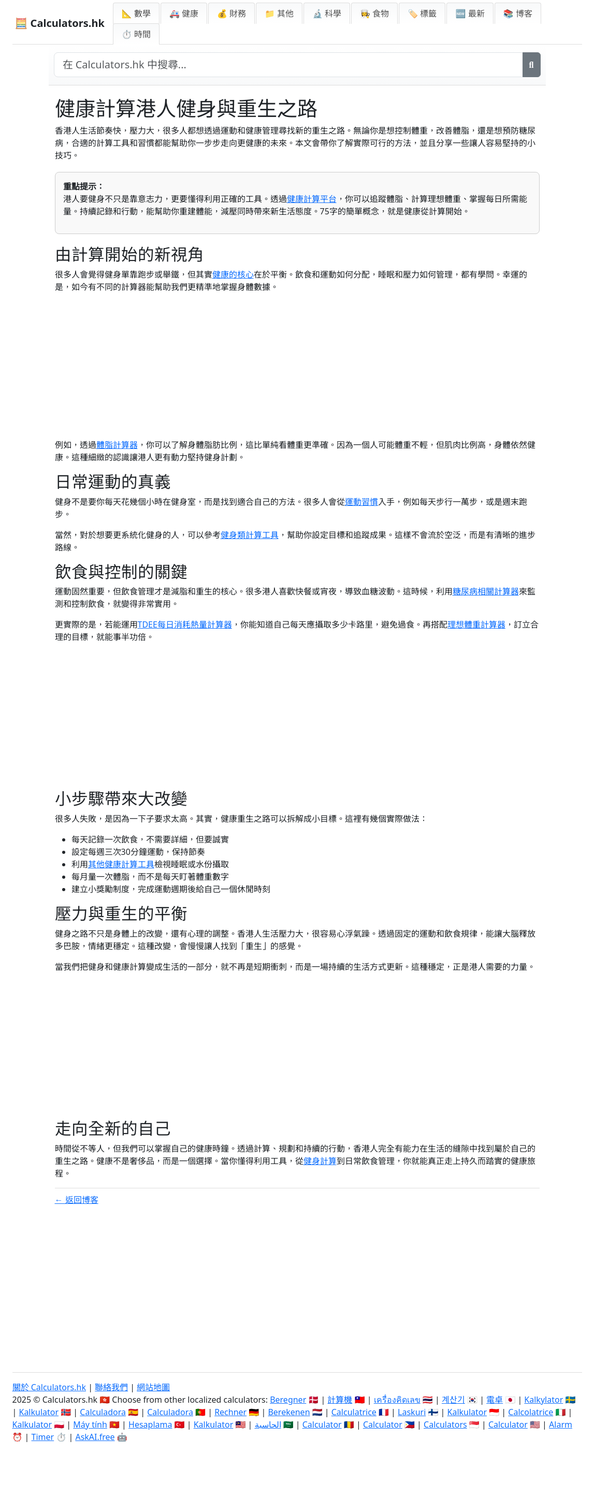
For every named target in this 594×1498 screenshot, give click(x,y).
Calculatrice (353, 1412)
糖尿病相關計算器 (486, 591)
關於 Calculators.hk (49, 1387)
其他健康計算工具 (121, 864)
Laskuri (412, 1412)
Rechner (230, 1412)
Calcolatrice (530, 1412)
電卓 (494, 1399)
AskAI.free (94, 1437)
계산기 (453, 1399)
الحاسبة (268, 1424)
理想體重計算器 (476, 624)
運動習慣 (361, 501)
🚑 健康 (183, 13)
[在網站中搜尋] (288, 64)
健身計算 (320, 1161)
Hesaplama (150, 1424)
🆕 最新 (469, 13)
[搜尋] (532, 64)
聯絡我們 (111, 1387)
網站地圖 (153, 1387)
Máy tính (90, 1424)
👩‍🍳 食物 (374, 13)
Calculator (322, 1424)
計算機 (339, 1399)
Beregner (288, 1399)
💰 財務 (231, 13)
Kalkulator (39, 1412)
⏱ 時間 (136, 34)
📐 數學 (136, 13)
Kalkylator (543, 1399)
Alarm (560, 1424)
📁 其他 (279, 13)
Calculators (445, 1424)
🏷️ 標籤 (422, 13)
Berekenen (289, 1412)
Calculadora (103, 1412)
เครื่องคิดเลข (397, 1399)
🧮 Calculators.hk (60, 23)
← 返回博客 (76, 1199)
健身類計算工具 (250, 535)
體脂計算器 (117, 444)
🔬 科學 (326, 13)
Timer (43, 1437)
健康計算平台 (312, 199)
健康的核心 (233, 274)
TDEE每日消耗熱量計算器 (185, 624)
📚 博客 (517, 13)
